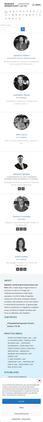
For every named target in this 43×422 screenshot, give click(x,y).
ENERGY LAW (13, 356)
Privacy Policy (26, 419)
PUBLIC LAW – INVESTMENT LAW (20, 364)
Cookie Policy (16, 419)
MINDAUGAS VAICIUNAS (21, 174)
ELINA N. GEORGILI (21, 257)
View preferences (21, 413)
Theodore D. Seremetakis (21, 216)
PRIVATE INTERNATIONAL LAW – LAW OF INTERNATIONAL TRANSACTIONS (22, 339)
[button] (39, 380)
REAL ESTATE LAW (15, 367)
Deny (21, 407)
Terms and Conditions (17, 377)
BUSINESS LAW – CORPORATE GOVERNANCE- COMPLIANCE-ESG (20, 344)
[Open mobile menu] (33, 5)
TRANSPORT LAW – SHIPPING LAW (21, 362)
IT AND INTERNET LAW (16, 359)
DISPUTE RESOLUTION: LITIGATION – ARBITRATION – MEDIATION (22, 349)
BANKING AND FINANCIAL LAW (19, 354)
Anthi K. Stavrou (21, 135)
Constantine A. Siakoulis (21, 95)
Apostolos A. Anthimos (22, 55)
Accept (21, 401)
